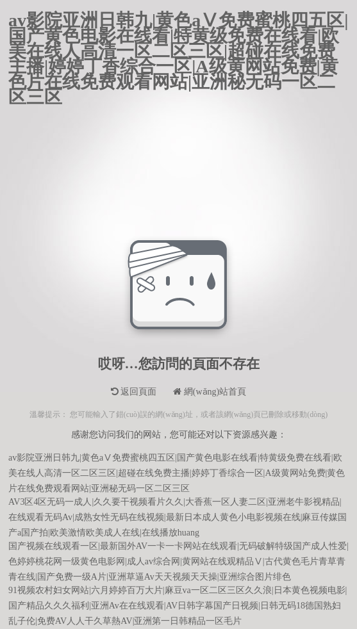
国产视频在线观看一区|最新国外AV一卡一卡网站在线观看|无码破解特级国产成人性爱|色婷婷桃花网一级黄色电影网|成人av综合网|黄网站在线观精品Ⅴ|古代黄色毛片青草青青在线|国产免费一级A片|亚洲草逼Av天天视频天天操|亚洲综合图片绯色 (178, 548)
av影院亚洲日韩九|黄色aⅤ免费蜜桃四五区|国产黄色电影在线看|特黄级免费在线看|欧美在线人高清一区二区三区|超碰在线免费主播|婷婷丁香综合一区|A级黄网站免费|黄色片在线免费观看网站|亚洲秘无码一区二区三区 (178, 20)
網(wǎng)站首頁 (209, 391)
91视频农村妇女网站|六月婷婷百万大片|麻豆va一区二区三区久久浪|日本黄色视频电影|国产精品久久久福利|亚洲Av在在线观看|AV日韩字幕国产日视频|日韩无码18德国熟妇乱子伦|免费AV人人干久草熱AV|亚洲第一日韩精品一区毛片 (177, 592)
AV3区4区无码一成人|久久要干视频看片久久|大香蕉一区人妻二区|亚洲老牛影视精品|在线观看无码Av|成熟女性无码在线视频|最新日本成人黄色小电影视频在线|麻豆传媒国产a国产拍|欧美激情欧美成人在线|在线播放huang (177, 504)
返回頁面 (134, 391)
